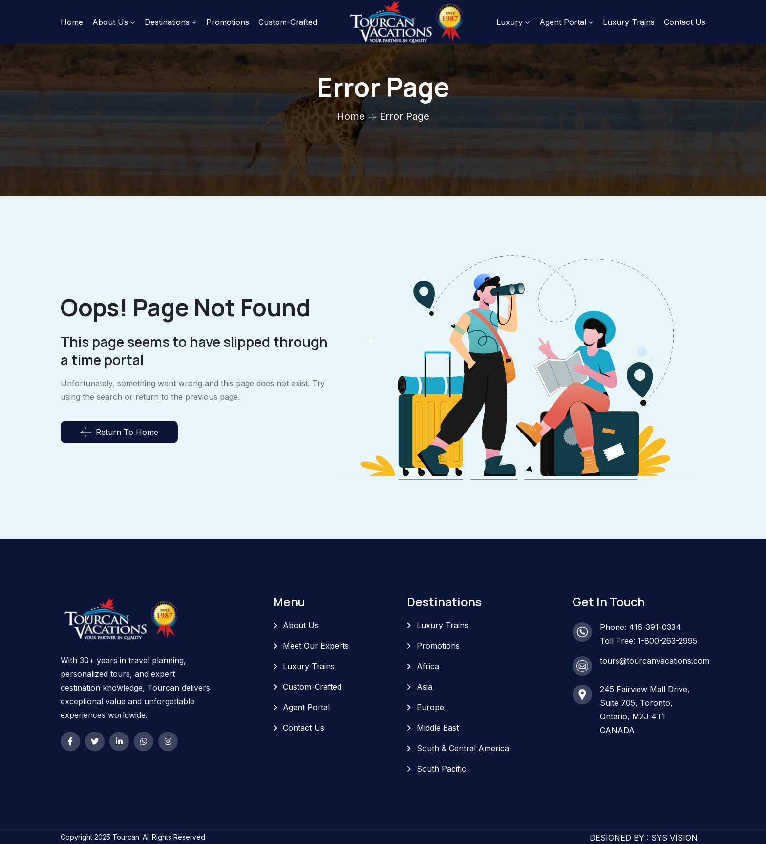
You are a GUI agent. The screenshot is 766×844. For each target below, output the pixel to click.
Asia (424, 687)
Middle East (438, 728)
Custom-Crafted (287, 22)
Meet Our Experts (316, 645)
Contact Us (684, 22)
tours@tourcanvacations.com (654, 661)
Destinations (167, 22)
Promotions (227, 22)
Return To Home (119, 432)
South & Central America (463, 748)
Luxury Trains (629, 22)
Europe (430, 707)
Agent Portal (562, 22)
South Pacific (441, 769)
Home (72, 22)
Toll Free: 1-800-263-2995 (648, 641)
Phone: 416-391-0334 (640, 627)
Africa (428, 666)
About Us (110, 22)
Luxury (509, 22)
